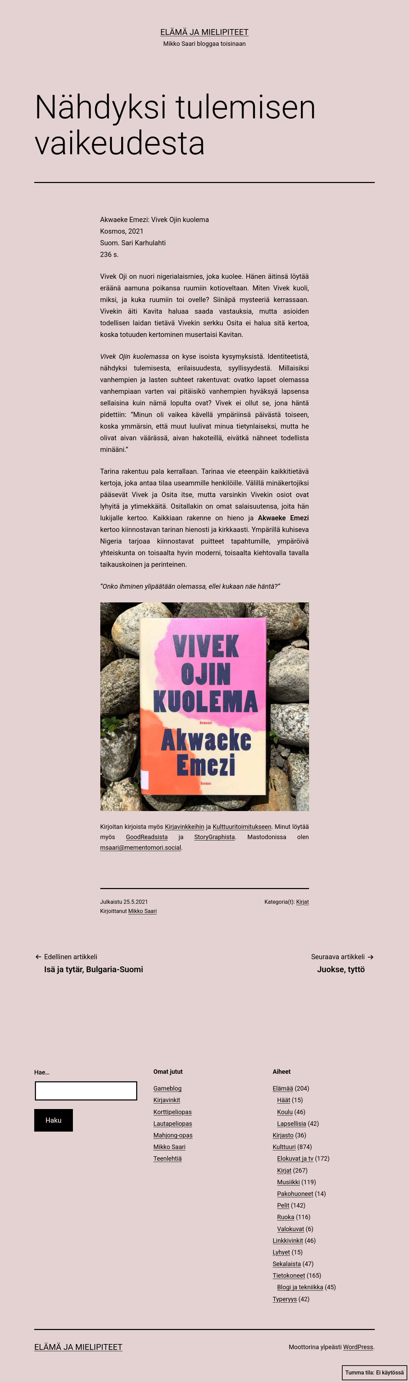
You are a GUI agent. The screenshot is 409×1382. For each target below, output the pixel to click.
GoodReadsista (147, 836)
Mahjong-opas (172, 1135)
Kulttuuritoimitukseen (242, 826)
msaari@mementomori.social (140, 847)
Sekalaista (287, 1263)
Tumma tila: (374, 1373)
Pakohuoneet (295, 1193)
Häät (283, 1100)
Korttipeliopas (172, 1112)
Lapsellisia (291, 1123)
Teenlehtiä (167, 1158)
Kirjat (302, 902)
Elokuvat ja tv (295, 1158)
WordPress (358, 1347)
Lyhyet (281, 1252)
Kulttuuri (284, 1146)
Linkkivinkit (288, 1240)
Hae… (42, 1072)
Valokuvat (290, 1229)
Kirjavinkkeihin (184, 826)
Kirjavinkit (166, 1100)
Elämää (283, 1088)
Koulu (285, 1112)
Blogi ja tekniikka (300, 1287)
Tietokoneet (289, 1275)
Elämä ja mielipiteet (205, 32)
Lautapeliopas (172, 1123)
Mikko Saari (142, 911)
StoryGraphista (214, 836)
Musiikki (288, 1182)
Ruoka (285, 1217)
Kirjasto (283, 1135)
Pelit (283, 1205)
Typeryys (285, 1299)
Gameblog (167, 1088)
